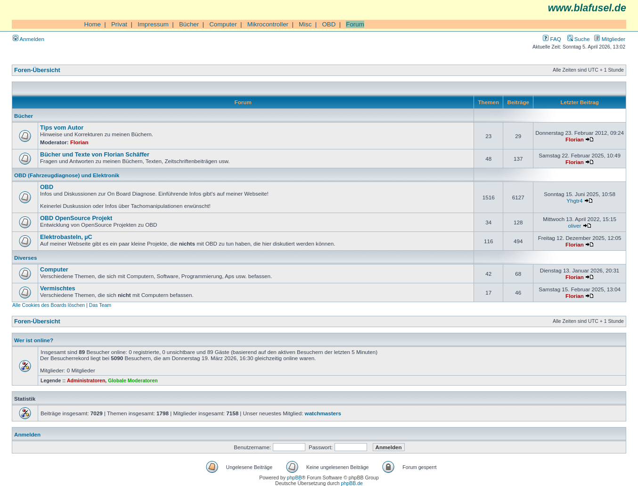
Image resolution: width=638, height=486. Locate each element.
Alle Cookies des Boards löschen (48, 305)
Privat (119, 24)
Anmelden (28, 39)
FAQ (552, 39)
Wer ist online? (33, 340)
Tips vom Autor (61, 127)
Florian (79, 142)
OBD (328, 24)
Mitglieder (609, 39)
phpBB (294, 477)
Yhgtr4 (574, 201)
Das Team (100, 305)
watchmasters (323, 413)
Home (92, 24)
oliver (574, 225)
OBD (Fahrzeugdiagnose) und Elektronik (66, 175)
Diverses (25, 258)
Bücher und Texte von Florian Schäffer (94, 154)
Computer (223, 24)
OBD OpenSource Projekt (76, 218)
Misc (305, 24)
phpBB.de (352, 483)
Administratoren (86, 380)
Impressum (153, 24)
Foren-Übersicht (37, 70)
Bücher (189, 24)
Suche (578, 39)
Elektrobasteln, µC (66, 237)
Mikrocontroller (267, 24)
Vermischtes (57, 288)
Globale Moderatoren (132, 380)
